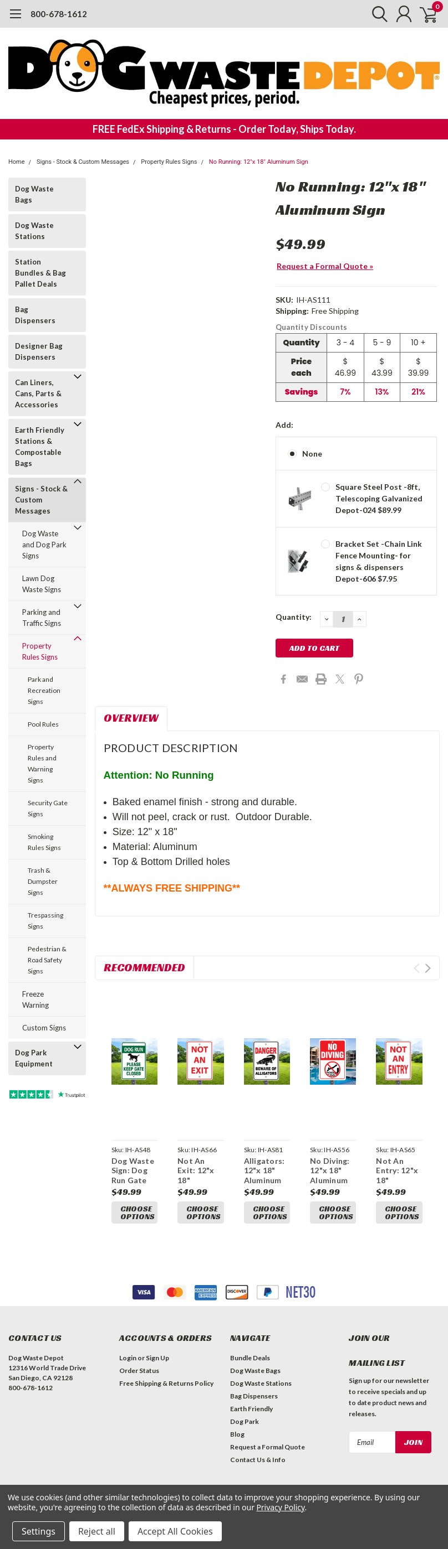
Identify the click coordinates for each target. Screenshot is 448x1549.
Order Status (139, 1370)
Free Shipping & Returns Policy (166, 1383)
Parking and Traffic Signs (41, 618)
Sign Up (157, 1358)
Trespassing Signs (45, 920)
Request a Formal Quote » (325, 266)
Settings (38, 1531)
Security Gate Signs (48, 808)
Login (127, 1358)
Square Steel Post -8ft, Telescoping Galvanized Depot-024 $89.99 (378, 498)
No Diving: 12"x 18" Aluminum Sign (330, 1175)
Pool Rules (43, 724)
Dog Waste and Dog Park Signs (44, 544)
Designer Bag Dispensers (39, 351)
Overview (131, 718)
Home (16, 161)
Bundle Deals (250, 1358)
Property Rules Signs (169, 161)
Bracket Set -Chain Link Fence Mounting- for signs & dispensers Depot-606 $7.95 (378, 561)
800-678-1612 (58, 14)
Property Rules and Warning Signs (42, 763)
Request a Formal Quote (267, 1447)
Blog (237, 1434)
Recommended (144, 967)
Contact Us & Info (258, 1459)
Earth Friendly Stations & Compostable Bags (39, 447)
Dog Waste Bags (34, 194)
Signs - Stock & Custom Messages (83, 161)
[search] (374, 14)
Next (427, 968)
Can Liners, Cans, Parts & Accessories (38, 393)
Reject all (96, 1531)
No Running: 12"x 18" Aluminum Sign (258, 161)
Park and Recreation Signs (44, 690)
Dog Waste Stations (34, 231)
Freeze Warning (35, 999)
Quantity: (294, 616)
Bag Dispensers (35, 315)
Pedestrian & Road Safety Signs (47, 960)
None (312, 453)
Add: (284, 424)
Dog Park (244, 1421)
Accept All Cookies (175, 1531)
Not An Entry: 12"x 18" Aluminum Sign (397, 1180)
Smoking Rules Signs (44, 842)
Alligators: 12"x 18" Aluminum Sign (264, 1175)
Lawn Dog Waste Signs (41, 584)
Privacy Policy (280, 1507)
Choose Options (137, 1212)
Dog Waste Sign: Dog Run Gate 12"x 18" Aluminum (132, 1180)
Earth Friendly (251, 1409)
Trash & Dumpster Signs (43, 881)
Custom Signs (44, 1027)
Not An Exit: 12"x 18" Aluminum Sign (196, 1180)
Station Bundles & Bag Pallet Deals (40, 272)
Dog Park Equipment (34, 1058)
